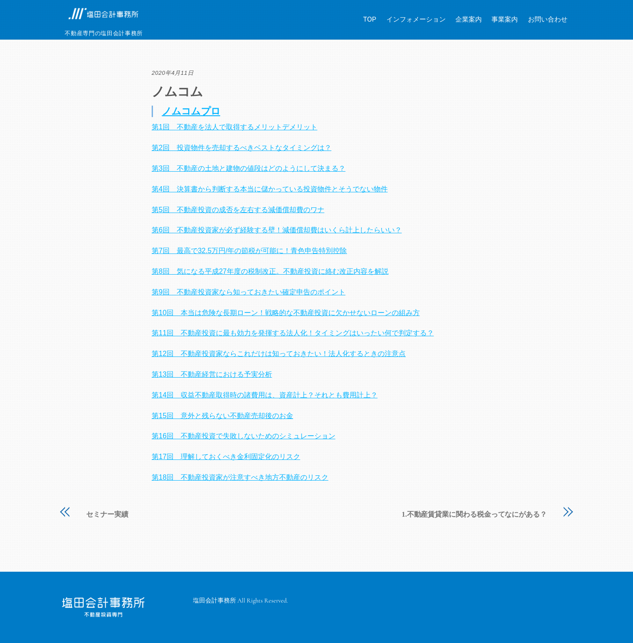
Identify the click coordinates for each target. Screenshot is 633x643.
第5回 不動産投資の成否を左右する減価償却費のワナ (238, 209)
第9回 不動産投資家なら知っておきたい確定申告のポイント (249, 292)
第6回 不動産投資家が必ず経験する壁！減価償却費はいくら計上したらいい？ (277, 230)
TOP (369, 19)
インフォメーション (416, 19)
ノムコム (177, 92)
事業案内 (504, 19)
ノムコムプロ (191, 111)
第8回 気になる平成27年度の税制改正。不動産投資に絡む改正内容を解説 (270, 271)
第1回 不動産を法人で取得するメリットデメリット (234, 127)
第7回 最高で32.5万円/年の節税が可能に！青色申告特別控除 (249, 250)
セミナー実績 (107, 514)
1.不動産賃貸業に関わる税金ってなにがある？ (474, 514)
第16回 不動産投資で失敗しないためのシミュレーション (243, 436)
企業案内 (468, 19)
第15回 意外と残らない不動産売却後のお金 (222, 415)
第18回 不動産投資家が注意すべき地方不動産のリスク (240, 477)
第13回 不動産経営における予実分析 (212, 374)
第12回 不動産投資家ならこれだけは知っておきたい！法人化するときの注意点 (279, 353)
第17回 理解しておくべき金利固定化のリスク (226, 456)
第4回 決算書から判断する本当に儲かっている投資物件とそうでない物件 (270, 189)
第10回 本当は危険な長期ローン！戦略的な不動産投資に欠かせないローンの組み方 (286, 312)
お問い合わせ (548, 19)
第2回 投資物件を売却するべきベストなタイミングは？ (241, 147)
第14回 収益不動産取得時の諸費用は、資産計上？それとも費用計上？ (265, 395)
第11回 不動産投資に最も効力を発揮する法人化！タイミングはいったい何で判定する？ (293, 333)
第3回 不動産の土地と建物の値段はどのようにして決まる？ (249, 168)
